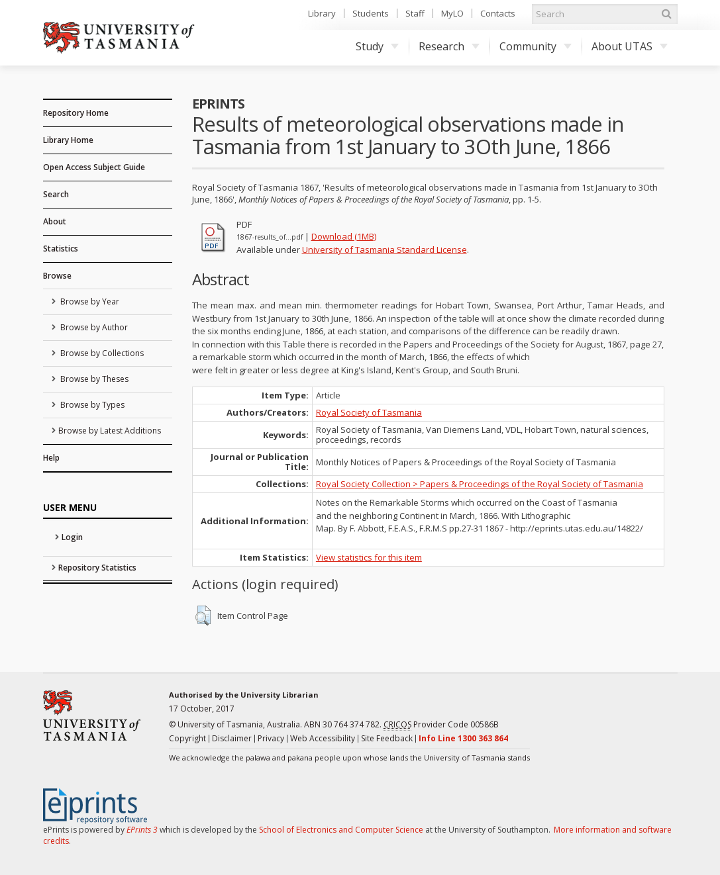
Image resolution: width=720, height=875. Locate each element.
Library (322, 13)
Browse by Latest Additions (109, 430)
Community (535, 46)
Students (370, 13)
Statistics (60, 248)
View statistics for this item (369, 557)
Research (449, 46)
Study (377, 46)
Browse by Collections (101, 353)
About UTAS (629, 46)
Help (51, 457)
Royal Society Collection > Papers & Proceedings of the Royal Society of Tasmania (479, 484)
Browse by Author (93, 327)
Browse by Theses (93, 379)
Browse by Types (91, 404)
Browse (57, 275)
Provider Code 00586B (441, 725)
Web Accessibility (322, 738)
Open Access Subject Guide (94, 167)
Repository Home (76, 112)
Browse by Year (88, 301)
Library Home (68, 140)
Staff (415, 13)
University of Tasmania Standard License (384, 249)
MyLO (452, 13)
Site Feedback (387, 738)
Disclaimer (232, 738)
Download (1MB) (343, 236)
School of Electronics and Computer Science (341, 829)
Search (56, 194)
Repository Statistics (97, 567)
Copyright (187, 738)
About (54, 221)
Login (72, 537)
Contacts (497, 13)
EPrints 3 (142, 829)
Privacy (271, 738)
